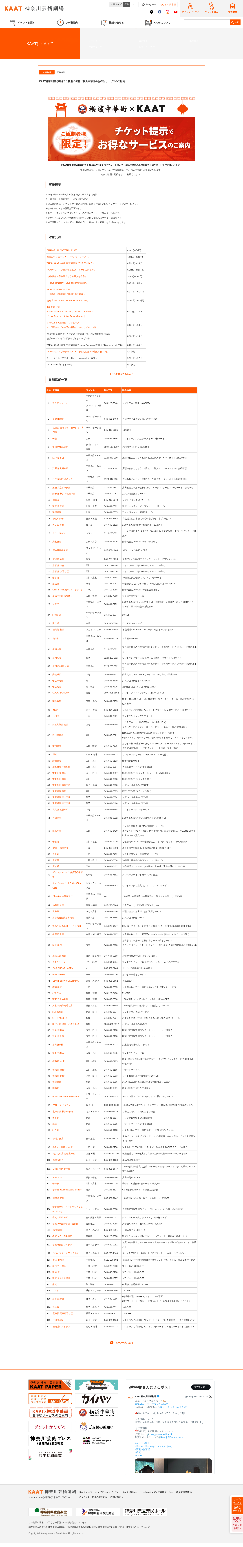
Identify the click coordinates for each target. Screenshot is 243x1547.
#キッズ (139, 1445)
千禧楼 (55, 841)
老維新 (55, 1307)
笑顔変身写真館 (60, 447)
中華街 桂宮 (58, 905)
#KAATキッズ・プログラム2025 (151, 1406)
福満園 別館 (58, 1076)
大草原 (55, 860)
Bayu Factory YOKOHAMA (66, 981)
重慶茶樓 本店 (59, 773)
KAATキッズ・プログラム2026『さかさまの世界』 (71, 269)
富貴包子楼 (57, 1044)
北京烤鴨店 (57, 1012)
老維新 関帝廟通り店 (63, 1313)
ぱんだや (56, 993)
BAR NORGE (58, 974)
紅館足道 (56, 615)
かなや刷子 (58, 518)
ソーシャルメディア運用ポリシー (156, 1494)
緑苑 (54, 1284)
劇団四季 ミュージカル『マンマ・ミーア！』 (69, 257)
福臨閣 (55, 1088)
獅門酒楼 (56, 746)
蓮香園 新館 (58, 1299)
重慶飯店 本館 (59, 779)
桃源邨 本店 (58, 934)
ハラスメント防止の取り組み (93, 1499)
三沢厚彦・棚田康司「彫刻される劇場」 (66, 294)
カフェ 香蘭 (58, 525)
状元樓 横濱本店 (60, 809)
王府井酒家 (58, 1320)
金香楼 (55, 577)
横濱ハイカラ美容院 (62, 1236)
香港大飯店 (58, 1138)
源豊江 (55, 604)
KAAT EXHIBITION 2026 (59, 289)
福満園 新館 (58, 1070)
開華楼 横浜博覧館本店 (63, 493)
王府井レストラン (61, 1326)
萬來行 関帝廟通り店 (62, 1005)
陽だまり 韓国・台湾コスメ (65, 1024)
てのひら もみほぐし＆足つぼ (66, 926)
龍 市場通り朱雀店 (61, 1278)
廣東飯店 (56, 541)
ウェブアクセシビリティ (107, 1494)
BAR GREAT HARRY (63, 968)
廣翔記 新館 (58, 629)
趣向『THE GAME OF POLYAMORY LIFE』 (68, 300)
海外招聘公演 (53, 307)
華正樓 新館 (58, 506)
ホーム (7, 54)
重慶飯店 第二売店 (61, 803)
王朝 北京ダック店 (61, 487)
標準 (126, 4)
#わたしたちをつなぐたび (172, 1409)
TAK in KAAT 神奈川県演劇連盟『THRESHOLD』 (71, 263)
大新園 (55, 854)
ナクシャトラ (58, 962)
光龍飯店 (56, 674)
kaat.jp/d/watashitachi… (162, 1436)
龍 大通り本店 (59, 1266)
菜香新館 (56, 701)
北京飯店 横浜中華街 (63, 1111)
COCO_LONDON (60, 692)
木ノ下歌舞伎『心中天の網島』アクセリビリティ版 (72, 327)
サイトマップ (85, 1494)
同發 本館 (57, 945)
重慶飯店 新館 (59, 791)
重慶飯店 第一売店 (61, 797)
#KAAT (138, 1457)
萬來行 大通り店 (60, 999)
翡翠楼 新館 (58, 1036)
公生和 (56, 638)
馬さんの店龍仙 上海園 (64, 1153)
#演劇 (138, 1451)
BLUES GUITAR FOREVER (65, 1096)
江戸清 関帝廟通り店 (62, 479)
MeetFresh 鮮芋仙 (61, 1169)
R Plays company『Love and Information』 (67, 283)
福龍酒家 (56, 1082)
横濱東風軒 (58, 1230)
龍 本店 (56, 1272)
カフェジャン (58, 533)
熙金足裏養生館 (60, 550)
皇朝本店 (56, 649)
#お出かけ (167, 1448)
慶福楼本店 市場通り (62, 596)
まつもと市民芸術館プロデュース (63, 322)
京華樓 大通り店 (60, 571)
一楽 (54, 438)
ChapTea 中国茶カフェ (64, 896)
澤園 (55, 754)
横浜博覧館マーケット (63, 1244)
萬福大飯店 (58, 1160)
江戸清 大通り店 (60, 468)
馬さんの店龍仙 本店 (62, 1147)
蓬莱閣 (55, 1118)
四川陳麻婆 (57, 735)
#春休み (139, 1448)
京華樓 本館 (58, 565)
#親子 (147, 1445)
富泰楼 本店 (58, 1053)
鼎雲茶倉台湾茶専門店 (63, 917)
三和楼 (55, 716)
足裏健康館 (58, 419)
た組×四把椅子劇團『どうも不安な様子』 (67, 276)
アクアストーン (60, 403)
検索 (237, 22)
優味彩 (55, 1183)
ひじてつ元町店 (60, 1018)
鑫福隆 (55, 583)
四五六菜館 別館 (60, 724)
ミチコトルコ (58, 1177)
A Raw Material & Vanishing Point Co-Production (70, 311)
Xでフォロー (201, 1389)
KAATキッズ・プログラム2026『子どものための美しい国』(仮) (77, 351)
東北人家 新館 (59, 956)
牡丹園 (55, 1130)
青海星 (55, 911)
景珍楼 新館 (58, 559)
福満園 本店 (58, 1061)
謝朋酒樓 (56, 761)
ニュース (16, 54)
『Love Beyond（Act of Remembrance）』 (67, 316)
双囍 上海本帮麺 (60, 848)
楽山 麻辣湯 (58, 1260)
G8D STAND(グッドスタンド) (67, 589)
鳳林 (54, 1124)
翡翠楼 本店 (58, 1030)
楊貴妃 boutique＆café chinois (67, 1189)
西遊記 (56, 710)
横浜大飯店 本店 (60, 1217)
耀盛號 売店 (58, 1198)
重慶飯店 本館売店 (61, 785)
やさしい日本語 (168, 4)
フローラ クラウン (62, 1105)
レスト (55, 1290)
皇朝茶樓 (56, 658)
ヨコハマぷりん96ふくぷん (66, 1253)
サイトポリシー (129, 1494)
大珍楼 (55, 866)
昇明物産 (56, 818)
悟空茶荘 (56, 686)
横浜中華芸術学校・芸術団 (65, 1223)
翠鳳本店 (56, 831)
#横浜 (138, 1454)
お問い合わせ (116, 1499)
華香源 (56, 500)
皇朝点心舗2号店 (60, 666)
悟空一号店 (57, 680)
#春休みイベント (152, 1448)
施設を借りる (112, 23)
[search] (207, 22)
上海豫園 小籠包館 (61, 767)
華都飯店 (56, 512)
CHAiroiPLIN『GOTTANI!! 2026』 (63, 250)
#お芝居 (146, 1451)
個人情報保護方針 (184, 1494)
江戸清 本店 (58, 457)
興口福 (55, 623)
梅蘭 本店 (57, 987)
